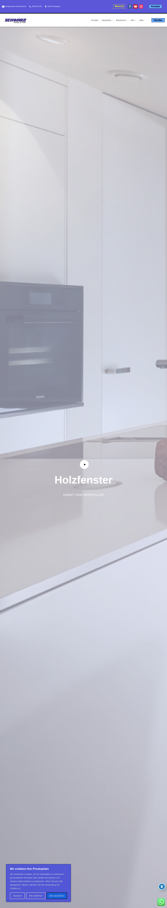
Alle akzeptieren (56, 896)
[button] (112, 20)
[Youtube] (135, 6)
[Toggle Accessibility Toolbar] (161, 886)
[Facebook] (130, 6)
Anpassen (17, 896)
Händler (158, 20)
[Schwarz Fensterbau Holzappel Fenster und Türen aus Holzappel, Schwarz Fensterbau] (16, 20)
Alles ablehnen (35, 896)
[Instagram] (141, 6)
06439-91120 (37, 6)
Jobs (141, 20)
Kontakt (155, 6)
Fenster (95, 20)
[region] (38, 883)
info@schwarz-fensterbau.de (15, 6)
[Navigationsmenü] (119, 6)
